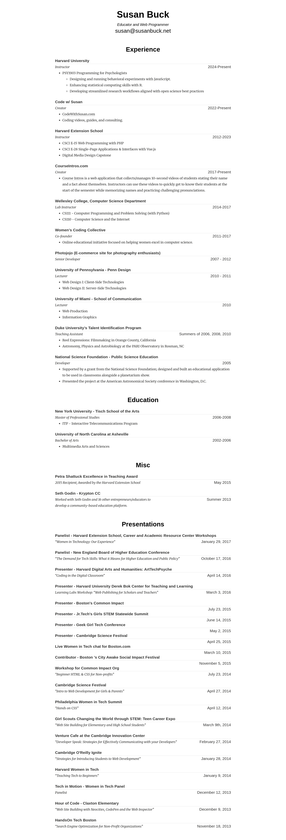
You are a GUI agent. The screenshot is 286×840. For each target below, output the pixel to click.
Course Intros (73, 178)
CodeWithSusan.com (78, 114)
